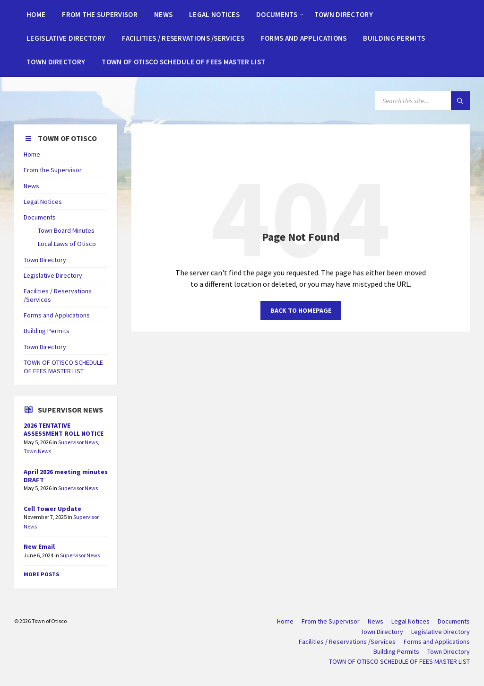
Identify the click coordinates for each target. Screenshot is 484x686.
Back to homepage (300, 310)
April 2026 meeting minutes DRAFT (66, 475)
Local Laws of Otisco (67, 243)
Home (32, 154)
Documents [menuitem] (454, 621)
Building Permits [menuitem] (396, 651)
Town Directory (45, 259)
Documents (40, 217)
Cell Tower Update (52, 508)
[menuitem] (36, 14)
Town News (37, 451)
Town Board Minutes (66, 230)
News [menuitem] (375, 621)
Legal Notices (43, 201)
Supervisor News (78, 442)
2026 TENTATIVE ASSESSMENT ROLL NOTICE (64, 429)
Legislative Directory (53, 275)
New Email (39, 546)
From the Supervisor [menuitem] (331, 621)
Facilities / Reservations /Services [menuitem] (347, 641)
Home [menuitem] (285, 621)
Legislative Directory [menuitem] (440, 631)
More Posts (41, 574)
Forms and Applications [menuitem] (437, 641)
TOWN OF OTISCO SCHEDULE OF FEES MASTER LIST (63, 366)
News (31, 186)
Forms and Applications (57, 315)
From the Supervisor (53, 170)
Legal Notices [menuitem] (410, 621)
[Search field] (422, 100)
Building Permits (46, 330)
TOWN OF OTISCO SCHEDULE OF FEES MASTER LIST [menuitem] (399, 661)
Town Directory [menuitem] (382, 631)
